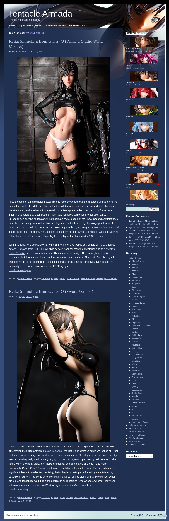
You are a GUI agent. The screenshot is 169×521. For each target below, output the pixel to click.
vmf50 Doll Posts (78, 26)
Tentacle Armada (40, 13)
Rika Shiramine (17, 236)
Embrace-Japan (138, 303)
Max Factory (137, 354)
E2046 (134, 300)
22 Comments (25, 501)
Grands (135, 328)
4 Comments (111, 278)
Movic (134, 364)
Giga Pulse (136, 322)
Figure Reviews (136, 258)
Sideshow (136, 396)
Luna (100, 236)
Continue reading (20, 270)
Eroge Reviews (135, 428)
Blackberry (136, 290)
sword (100, 497)
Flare (134, 312)
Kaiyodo (135, 341)
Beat (134, 287)
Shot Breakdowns (136, 438)
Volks (134, 409)
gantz (62, 278)
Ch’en (81, 231)
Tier (40, 51)
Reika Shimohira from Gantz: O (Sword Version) (51, 291)
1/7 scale (45, 497)
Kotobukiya (137, 348)
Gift (133, 319)
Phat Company (138, 377)
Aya (130, 227)
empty (134, 306)
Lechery (135, 351)
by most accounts (63, 459)
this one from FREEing (31, 249)
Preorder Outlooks (137, 435)
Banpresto (136, 283)
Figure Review (25, 278)
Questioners (137, 390)
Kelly (112, 231)
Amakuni (136, 264)
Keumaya (136, 345)
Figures (54, 278)
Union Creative (138, 403)
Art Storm (136, 280)
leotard (69, 497)
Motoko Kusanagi (52, 450)
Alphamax (136, 267)
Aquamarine (137, 277)
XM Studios (137, 415)
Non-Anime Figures (140, 422)
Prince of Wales (97, 231)
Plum (134, 380)
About (12, 26)
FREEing (136, 316)
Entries (137, 515)
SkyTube (135, 399)
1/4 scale (45, 278)
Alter (134, 274)
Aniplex (135, 271)
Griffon (135, 332)
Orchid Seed (137, 374)
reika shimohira (88, 278)
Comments (154, 515)
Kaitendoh (136, 338)
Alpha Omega (138, 261)
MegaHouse (137, 357)
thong (107, 497)
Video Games (135, 441)
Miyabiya (136, 361)
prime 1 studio (72, 278)
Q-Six (134, 383)
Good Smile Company (141, 325)
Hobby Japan (137, 335)
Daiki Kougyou (138, 296)
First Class (136, 309)
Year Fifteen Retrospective (146, 227)
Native (134, 367)
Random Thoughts (137, 444)
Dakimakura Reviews (55, 26)
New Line (136, 370)
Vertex (134, 406)
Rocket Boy (137, 393)
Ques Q (135, 386)
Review (99, 278)
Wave (134, 412)
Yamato (135, 419)
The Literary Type (39, 236)
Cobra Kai (136, 293)
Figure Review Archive (30, 26)
